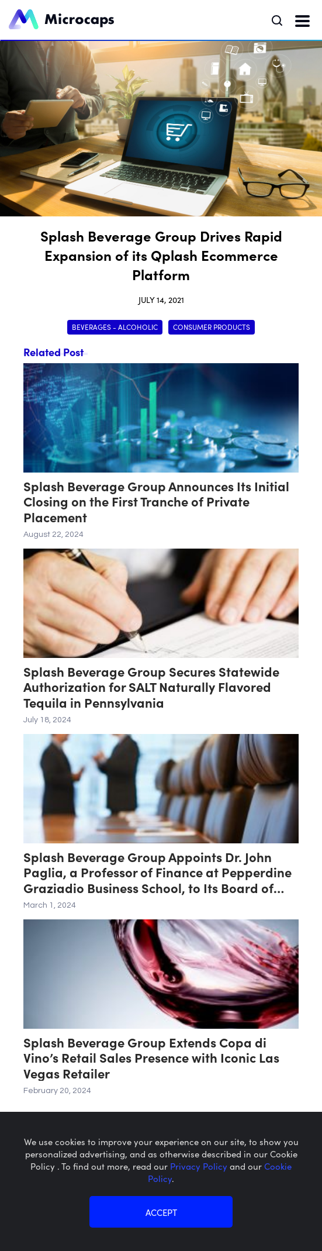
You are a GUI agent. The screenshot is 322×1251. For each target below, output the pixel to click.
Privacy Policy (200, 1166)
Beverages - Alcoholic (115, 327)
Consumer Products (211, 327)
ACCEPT (161, 1212)
